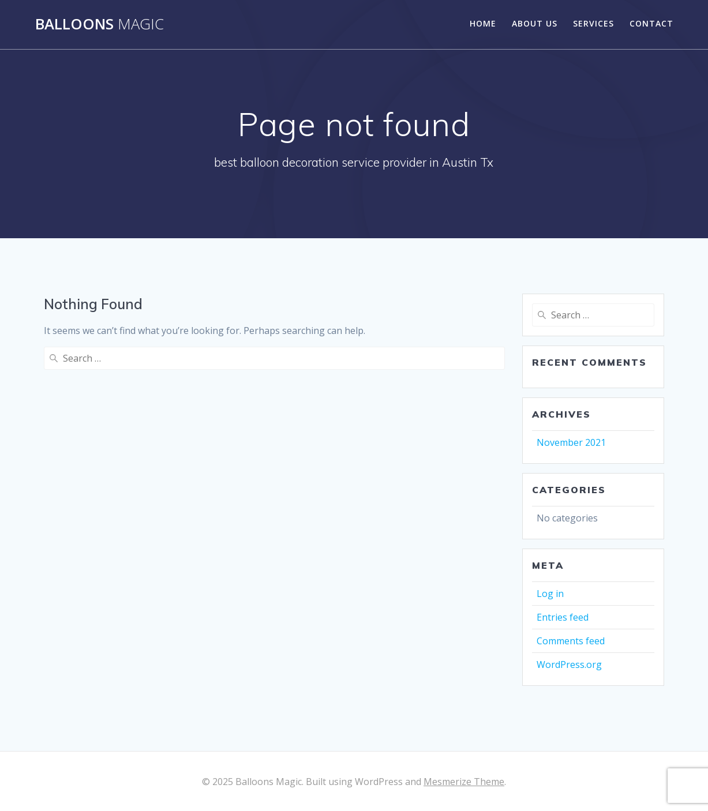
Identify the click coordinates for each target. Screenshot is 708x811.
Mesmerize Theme (464, 781)
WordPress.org (569, 664)
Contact (651, 23)
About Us (534, 23)
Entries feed (563, 617)
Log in (550, 593)
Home (483, 23)
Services (593, 23)
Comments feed (571, 640)
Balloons (99, 24)
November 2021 (571, 442)
